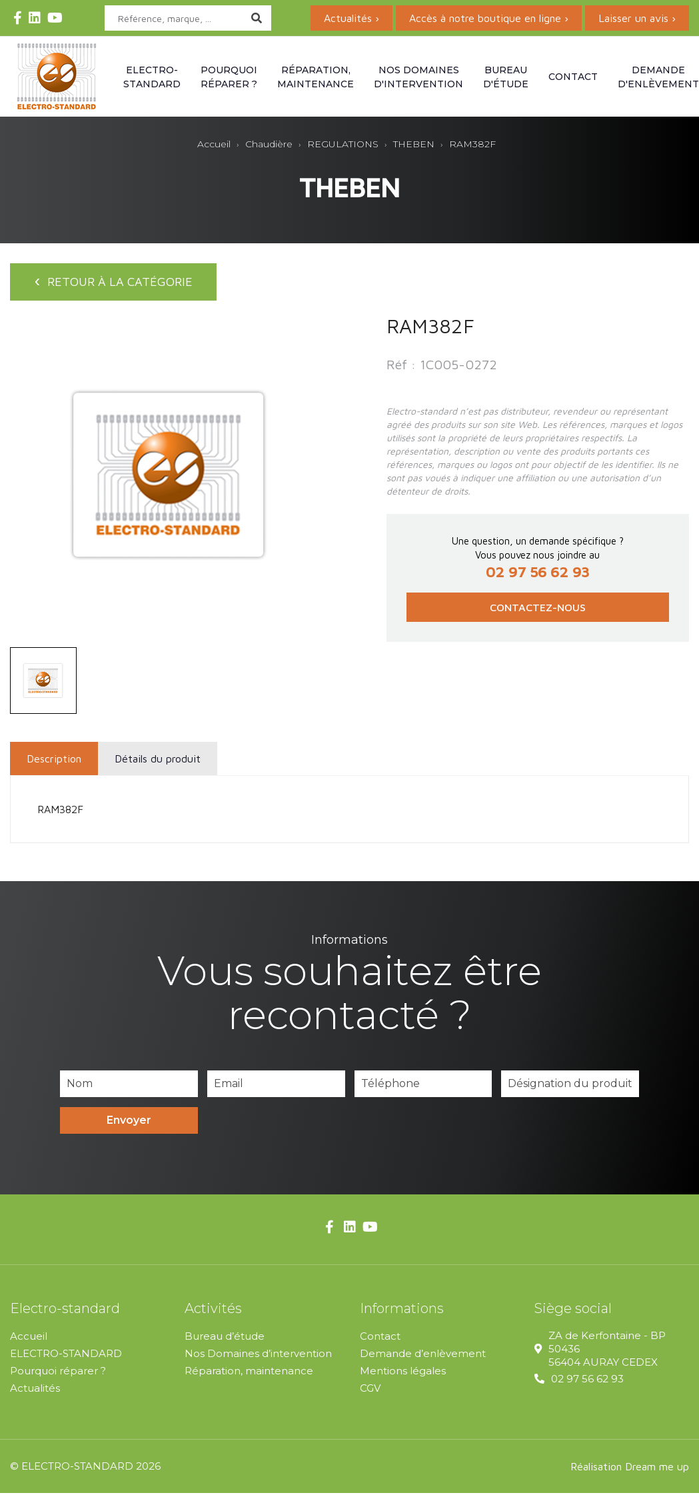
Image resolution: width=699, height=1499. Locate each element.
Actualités (35, 1394)
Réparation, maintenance (315, 77)
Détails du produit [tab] (158, 764)
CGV (370, 1394)
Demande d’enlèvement (423, 1359)
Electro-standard (152, 77)
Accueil (28, 1342)
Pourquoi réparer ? (229, 77)
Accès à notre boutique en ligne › (488, 18)
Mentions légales (403, 1376)
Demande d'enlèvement (658, 77)
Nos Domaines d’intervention (258, 1359)
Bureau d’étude (225, 1342)
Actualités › (351, 18)
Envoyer (129, 1126)
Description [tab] (54, 764)
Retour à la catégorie (120, 284)
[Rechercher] (188, 18)
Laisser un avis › (637, 18)
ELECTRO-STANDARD (66, 1359)
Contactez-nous (538, 614)
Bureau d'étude (505, 77)
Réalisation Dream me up (629, 1472)
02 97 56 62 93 (587, 1384)
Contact (573, 77)
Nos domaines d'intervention (418, 77)
